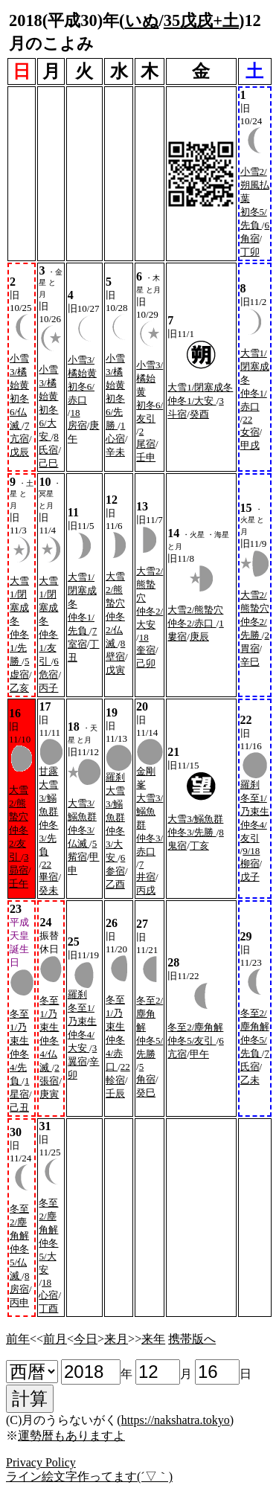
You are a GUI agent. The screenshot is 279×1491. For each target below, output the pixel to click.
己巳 (48, 463)
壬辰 (115, 1093)
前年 (18, 1339)
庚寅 (49, 1094)
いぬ (142, 20)
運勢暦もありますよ (71, 1435)
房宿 (77, 425)
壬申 (145, 457)
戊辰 (19, 452)
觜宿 (77, 856)
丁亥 (199, 845)
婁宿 (177, 636)
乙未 (250, 1080)
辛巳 (250, 661)
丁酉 (48, 1308)
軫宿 (115, 1080)
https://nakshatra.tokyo (175, 1420)
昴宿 (18, 870)
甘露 (48, 771)
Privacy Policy (41, 1462)
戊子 (250, 876)
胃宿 (250, 648)
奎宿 (145, 649)
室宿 (77, 644)
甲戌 (250, 445)
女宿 (250, 431)
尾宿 (145, 443)
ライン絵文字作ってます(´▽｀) (89, 1476)
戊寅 (115, 670)
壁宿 (115, 656)
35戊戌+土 (201, 20)
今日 (85, 1339)
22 (247, 419)
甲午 (199, 1053)
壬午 (18, 883)
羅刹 (115, 777)
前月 (55, 1339)
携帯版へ (192, 1339)
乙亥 (19, 687)
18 (75, 412)
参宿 (115, 870)
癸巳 (145, 1092)
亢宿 (19, 438)
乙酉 (115, 884)
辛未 (115, 452)
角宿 (250, 238)
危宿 (48, 674)
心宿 (115, 438)
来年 (153, 1339)
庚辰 (199, 636)
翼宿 (77, 1061)
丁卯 (250, 251)
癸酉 (199, 414)
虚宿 (19, 674)
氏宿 (48, 449)
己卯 (145, 663)
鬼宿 (177, 845)
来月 (116, 1339)
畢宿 (48, 876)
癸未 (48, 890)
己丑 (19, 1107)
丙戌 (145, 890)
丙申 (19, 1302)
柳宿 (250, 863)
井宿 (145, 876)
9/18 (251, 850)
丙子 (48, 687)
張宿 (49, 1080)
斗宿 (177, 414)
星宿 (19, 1094)
